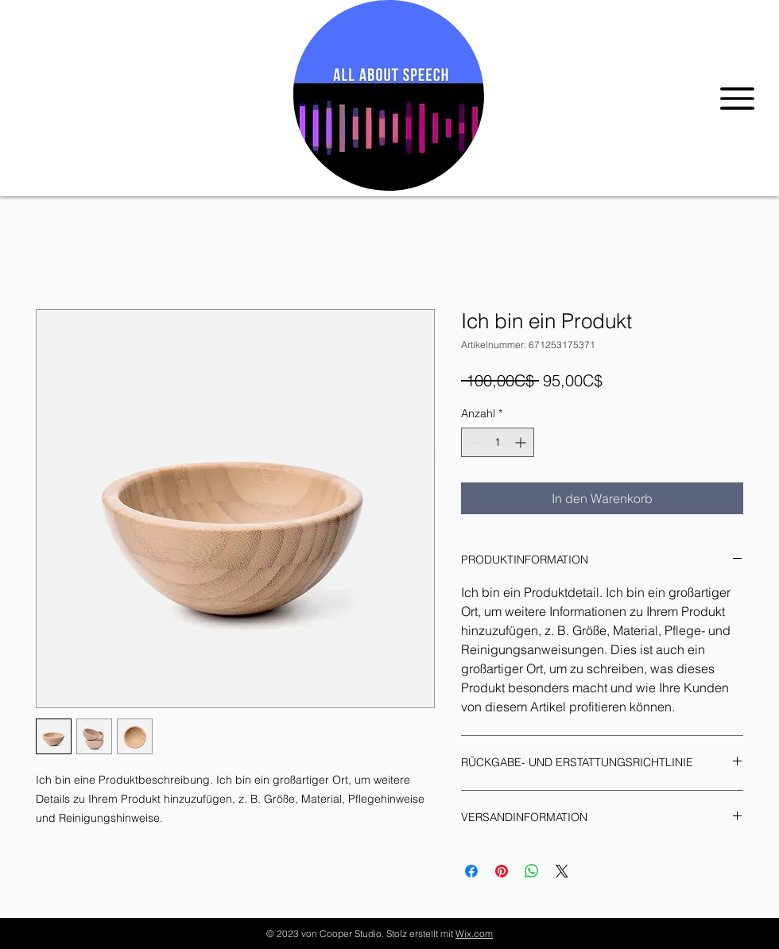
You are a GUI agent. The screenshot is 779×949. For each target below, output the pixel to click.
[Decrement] (473, 442)
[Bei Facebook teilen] (471, 871)
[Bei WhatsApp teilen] (531, 871)
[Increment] (522, 442)
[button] (737, 98)
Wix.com (474, 933)
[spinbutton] (497, 442)
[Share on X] (562, 871)
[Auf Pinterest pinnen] (501, 871)
